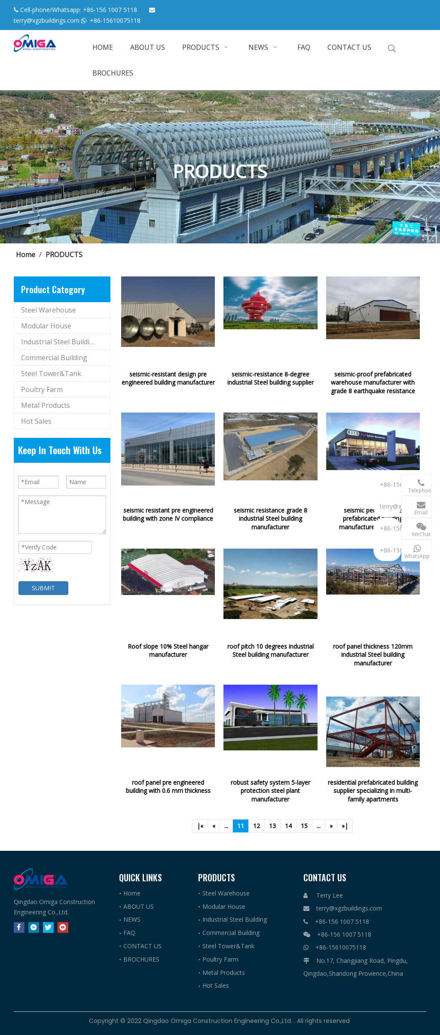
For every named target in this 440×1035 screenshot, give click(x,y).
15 (304, 826)
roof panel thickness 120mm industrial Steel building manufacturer (372, 654)
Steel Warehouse (48, 310)
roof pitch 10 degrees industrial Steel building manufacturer (270, 650)
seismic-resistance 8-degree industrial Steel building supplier (270, 378)
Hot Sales (36, 421)
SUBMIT (43, 588)
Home (132, 893)
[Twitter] (48, 927)
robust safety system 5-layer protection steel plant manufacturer (270, 790)
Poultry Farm (42, 389)
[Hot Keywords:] (392, 48)
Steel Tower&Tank (51, 373)
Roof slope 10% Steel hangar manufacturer (168, 650)
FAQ (129, 933)
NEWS (132, 919)
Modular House (46, 326)
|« (200, 826)
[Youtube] (63, 927)
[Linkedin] (33, 927)
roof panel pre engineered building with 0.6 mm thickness (168, 786)
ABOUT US (138, 906)
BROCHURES (141, 959)
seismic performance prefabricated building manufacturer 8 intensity (373, 518)
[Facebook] (19, 927)
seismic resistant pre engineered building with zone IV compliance (168, 514)
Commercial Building (54, 357)
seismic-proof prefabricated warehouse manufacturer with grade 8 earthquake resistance (373, 382)
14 (288, 826)
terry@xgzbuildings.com (46, 20)
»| (345, 826)
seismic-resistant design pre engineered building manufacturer (168, 378)
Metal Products (45, 405)
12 (256, 826)
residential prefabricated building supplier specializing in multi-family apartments (373, 790)
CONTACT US (142, 946)
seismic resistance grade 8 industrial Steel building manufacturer (270, 518)
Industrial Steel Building (59, 341)
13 (272, 826)
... (226, 826)
